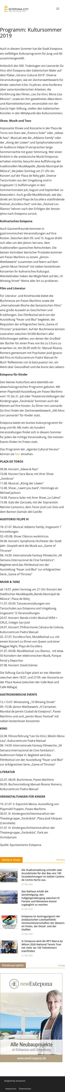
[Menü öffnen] (57, 8)
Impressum (10, 1088)
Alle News (60, 859)
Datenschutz (25, 1088)
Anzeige (61, 965)
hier (17, 454)
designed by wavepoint (14, 1080)
